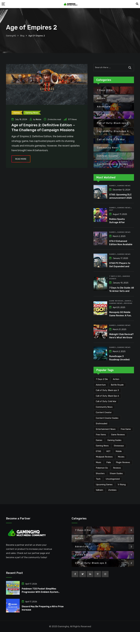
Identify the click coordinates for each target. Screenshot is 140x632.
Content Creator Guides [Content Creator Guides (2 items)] (107, 418)
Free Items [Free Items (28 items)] (101, 434)
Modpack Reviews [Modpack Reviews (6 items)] (104, 457)
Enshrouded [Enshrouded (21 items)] (101, 423)
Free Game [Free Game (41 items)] (126, 429)
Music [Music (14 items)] (98, 462)
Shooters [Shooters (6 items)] (100, 473)
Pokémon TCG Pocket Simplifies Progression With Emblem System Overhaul (40, 592)
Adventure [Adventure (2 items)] (101, 385)
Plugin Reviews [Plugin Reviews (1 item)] (123, 462)
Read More (21, 159)
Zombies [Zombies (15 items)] (112, 490)
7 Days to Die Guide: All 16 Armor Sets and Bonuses (121, 291)
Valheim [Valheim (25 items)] (99, 490)
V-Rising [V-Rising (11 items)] (122, 484)
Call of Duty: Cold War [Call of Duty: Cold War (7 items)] (106, 401)
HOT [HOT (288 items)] (108, 451)
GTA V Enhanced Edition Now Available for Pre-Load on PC (120, 244)
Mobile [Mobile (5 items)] (119, 451)
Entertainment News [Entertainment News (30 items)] (106, 429)
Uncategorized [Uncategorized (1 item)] (113, 479)
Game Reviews (116, 301)
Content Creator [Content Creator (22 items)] (104, 412)
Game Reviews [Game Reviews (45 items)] (118, 434)
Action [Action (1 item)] (116, 379)
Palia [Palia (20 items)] (108, 462)
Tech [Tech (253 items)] (98, 479)
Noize (38, 119)
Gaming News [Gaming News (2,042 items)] (102, 445)
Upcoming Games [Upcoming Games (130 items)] (104, 484)
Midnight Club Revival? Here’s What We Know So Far (121, 337)
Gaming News (123, 186)
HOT (111, 210)
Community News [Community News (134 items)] (104, 407)
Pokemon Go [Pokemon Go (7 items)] (102, 468)
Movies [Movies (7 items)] (121, 457)
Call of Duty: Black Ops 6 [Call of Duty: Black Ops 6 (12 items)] (107, 396)
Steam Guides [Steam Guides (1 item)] (116, 473)
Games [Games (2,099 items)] (99, 440)
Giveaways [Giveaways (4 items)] (119, 445)
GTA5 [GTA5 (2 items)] (98, 451)
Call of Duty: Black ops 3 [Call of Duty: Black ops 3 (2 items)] (107, 390)
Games (112, 186)
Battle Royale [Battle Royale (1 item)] (117, 385)
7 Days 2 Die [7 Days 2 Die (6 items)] (102, 379)
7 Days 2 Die (115, 276)
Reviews (128, 303)
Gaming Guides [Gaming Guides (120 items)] (114, 440)
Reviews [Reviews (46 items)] (117, 468)
